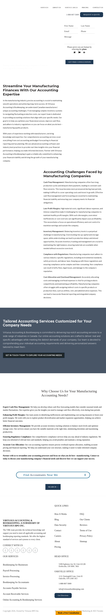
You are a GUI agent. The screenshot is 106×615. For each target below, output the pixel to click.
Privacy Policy (86, 536)
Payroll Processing (11, 570)
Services (44, 7)
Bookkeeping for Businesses (15, 565)
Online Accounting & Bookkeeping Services (22, 600)
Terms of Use (86, 530)
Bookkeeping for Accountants (16, 582)
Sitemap (83, 541)
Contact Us (98, 7)
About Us (56, 7)
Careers (58, 536)
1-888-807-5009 (72, 15)
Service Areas (71, 7)
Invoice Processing (11, 576)
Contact (58, 530)
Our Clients (85, 519)
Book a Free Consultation (68, 613)
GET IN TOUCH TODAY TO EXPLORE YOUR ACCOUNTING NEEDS (34, 355)
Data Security (60, 525)
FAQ (82, 514)
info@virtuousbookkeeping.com (71, 589)
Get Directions (63, 595)
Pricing (85, 7)
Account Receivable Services (16, 594)
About (57, 541)
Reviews (83, 525)
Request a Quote (91, 15)
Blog (57, 519)
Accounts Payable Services (15, 588)
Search (53, 487)
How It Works (61, 514)
